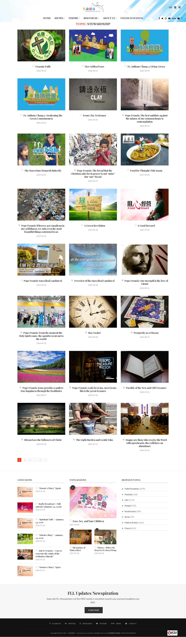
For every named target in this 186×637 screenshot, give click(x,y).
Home (47, 18)
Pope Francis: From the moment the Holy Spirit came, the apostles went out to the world (41, 336)
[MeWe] (174, 19)
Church (128, 528)
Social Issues (130, 511)
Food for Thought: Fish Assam (144, 170)
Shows (59, 18)
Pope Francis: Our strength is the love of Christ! (144, 282)
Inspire (73, 18)
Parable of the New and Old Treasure (144, 387)
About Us (109, 18)
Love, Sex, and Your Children (87, 521)
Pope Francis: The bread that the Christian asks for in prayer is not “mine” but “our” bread (93, 173)
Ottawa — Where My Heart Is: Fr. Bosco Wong (105, 548)
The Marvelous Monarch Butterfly (41, 170)
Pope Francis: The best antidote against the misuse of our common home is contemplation (145, 118)
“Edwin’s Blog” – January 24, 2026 (50, 536)
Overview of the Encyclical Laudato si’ (93, 280)
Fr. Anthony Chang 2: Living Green (145, 66)
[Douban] (178, 19)
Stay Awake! (93, 332)
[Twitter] (162, 19)
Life (126, 500)
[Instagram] (166, 19)
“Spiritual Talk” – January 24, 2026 (50, 521)
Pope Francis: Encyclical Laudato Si (41, 280)
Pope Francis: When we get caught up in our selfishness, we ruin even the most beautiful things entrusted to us (41, 228)
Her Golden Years (93, 66)
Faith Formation (132, 488)
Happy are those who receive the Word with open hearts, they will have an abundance (145, 443)
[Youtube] (169, 19)
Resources (90, 18)
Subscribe (93, 610)
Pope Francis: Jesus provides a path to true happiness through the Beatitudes (41, 389)
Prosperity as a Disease (145, 332)
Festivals (128, 494)
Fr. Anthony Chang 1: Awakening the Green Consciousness (41, 117)
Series (127, 517)
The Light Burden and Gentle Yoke (93, 439)
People (128, 505)
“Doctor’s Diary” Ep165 (48, 567)
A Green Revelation (93, 225)
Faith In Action (131, 522)
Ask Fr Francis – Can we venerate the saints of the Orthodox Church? (49, 553)
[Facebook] (159, 19)
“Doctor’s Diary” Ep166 (49, 488)
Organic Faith (41, 66)
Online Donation (131, 18)
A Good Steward (144, 225)
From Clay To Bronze (93, 115)
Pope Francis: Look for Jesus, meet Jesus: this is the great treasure (93, 389)
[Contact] (130, 624)
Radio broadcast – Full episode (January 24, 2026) (49, 505)
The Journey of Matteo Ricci (77, 548)
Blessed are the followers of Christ (41, 439)
